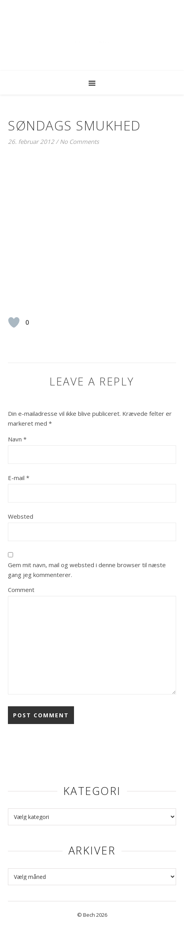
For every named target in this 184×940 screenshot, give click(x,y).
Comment (21, 590)
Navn (17, 439)
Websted (20, 516)
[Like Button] (14, 322)
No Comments (79, 141)
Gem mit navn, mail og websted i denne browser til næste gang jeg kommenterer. (87, 570)
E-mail (18, 478)
